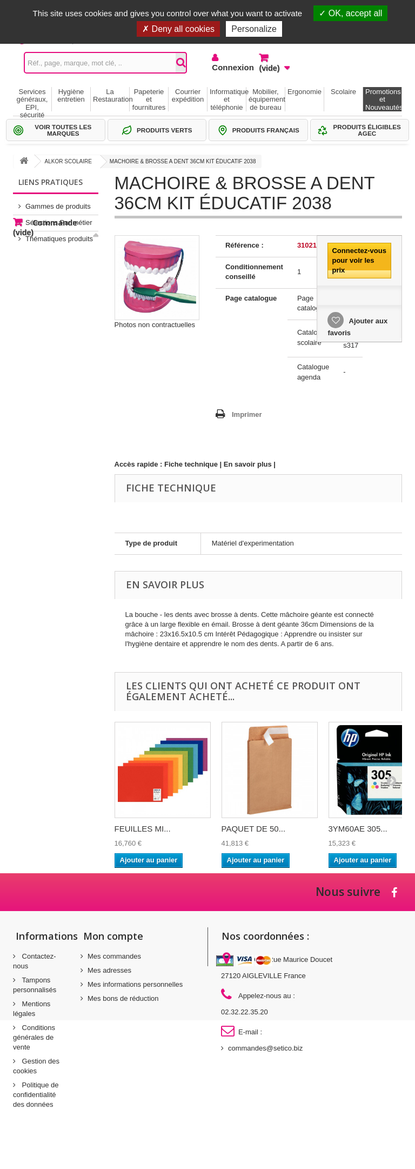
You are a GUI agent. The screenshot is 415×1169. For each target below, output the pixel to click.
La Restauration (111, 95)
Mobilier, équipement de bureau (267, 99)
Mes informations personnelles (135, 984)
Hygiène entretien (71, 95)
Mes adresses (109, 970)
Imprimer (247, 414)
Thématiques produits (59, 234)
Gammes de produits (58, 202)
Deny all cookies (178, 29)
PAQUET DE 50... (254, 828)
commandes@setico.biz (265, 1048)
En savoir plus (248, 464)
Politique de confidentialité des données (36, 1094)
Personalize (254, 29)
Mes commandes (114, 956)
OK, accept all (350, 13)
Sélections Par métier (58, 218)
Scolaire (343, 92)
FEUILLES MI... (143, 828)
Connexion (227, 67)
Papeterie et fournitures (148, 99)
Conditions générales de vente (34, 1037)
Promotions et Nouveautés (383, 99)
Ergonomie (304, 92)
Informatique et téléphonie (228, 99)
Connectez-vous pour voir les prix (359, 260)
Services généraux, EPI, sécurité (32, 99)
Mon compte (113, 935)
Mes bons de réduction (123, 998)
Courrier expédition (188, 95)
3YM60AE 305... (358, 828)
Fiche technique (191, 464)
